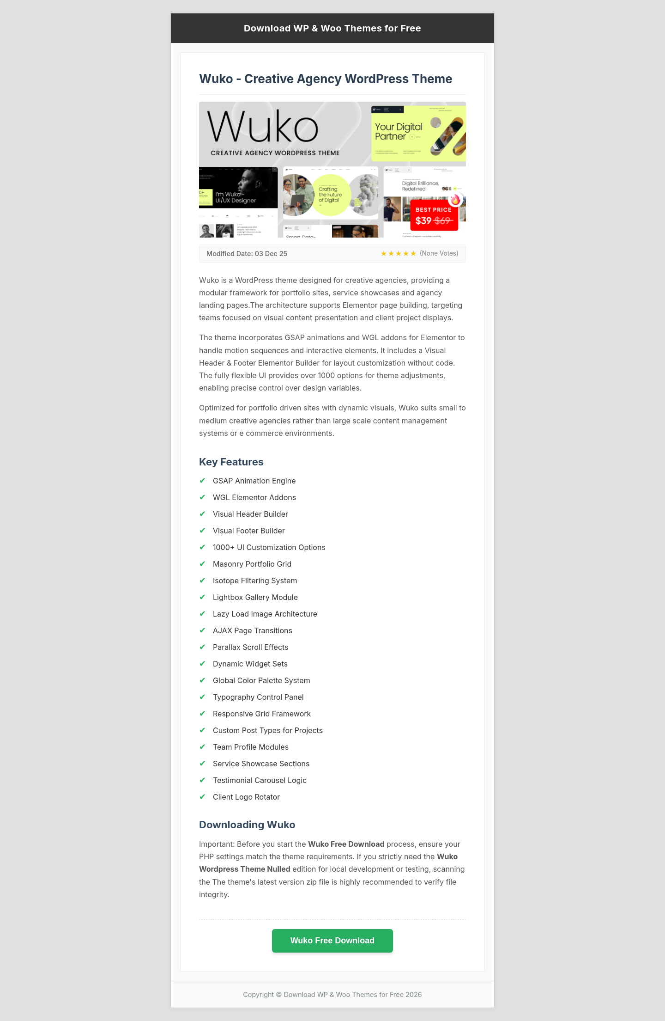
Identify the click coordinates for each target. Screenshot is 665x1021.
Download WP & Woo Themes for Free (332, 28)
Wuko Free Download (332, 940)
